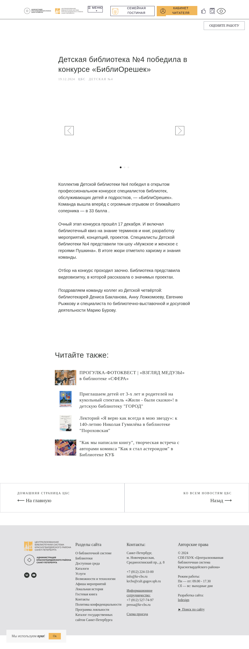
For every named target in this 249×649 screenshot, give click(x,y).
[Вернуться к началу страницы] (5, 642)
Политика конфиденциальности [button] (98, 606)
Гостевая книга (86, 596)
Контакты (82, 601)
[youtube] (34, 577)
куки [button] (40, 636)
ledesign (183, 602)
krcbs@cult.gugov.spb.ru (144, 583)
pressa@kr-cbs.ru (139, 607)
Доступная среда (87, 565)
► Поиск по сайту (191, 611)
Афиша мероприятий (90, 586)
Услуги (80, 576)
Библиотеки (83, 560)
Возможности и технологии (95, 581)
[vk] (26, 577)
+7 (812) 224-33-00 (140, 574)
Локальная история (89, 591)
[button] (224, 25)
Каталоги (82, 570)
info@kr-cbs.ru (137, 578)
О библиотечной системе (93, 555)
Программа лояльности (92, 612)
